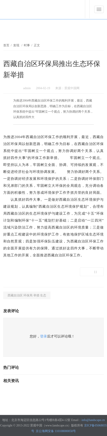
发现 (16, 45)
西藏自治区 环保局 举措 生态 (27, 295)
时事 (27, 45)
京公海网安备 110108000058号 (56, 431)
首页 (6, 45)
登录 (43, 336)
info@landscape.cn (93, 420)
